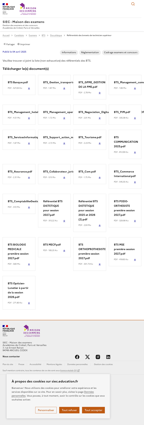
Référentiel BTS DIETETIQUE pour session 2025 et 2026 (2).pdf (88, 210)
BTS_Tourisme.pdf (89, 137)
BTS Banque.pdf (18, 82)
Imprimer (23, 44)
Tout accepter (93, 410)
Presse (21, 364)
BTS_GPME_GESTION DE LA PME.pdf (91, 84)
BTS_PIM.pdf (122, 112)
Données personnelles (77, 364)
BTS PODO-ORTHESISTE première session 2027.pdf (124, 208)
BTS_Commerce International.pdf (125, 174)
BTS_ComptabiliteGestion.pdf (27, 201)
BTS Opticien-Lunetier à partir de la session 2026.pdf (18, 290)
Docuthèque (56, 35)
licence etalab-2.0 (68, 370)
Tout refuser (69, 410)
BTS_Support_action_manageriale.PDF (67, 137)
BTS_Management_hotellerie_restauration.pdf (37, 112)
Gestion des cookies (103, 364)
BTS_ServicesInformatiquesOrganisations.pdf (36, 137)
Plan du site (8, 364)
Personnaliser (46, 410)
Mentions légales (54, 364)
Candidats (19, 35)
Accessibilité (35, 364)
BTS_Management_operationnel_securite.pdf (71, 112)
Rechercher (133, 4)
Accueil (6, 35)
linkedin (108, 357)
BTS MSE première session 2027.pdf (124, 249)
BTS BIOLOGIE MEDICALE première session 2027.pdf (18, 251)
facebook (77, 357)
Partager (9, 44)
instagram (98, 357)
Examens (33, 35)
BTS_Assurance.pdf (20, 171)
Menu (139, 4)
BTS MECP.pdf (52, 245)
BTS (43, 35)
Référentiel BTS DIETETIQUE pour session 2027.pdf (52, 208)
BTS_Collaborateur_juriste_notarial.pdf (68, 171)
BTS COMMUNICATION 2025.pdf (126, 141)
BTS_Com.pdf (87, 171)
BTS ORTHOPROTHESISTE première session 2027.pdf (92, 251)
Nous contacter (11, 356)
